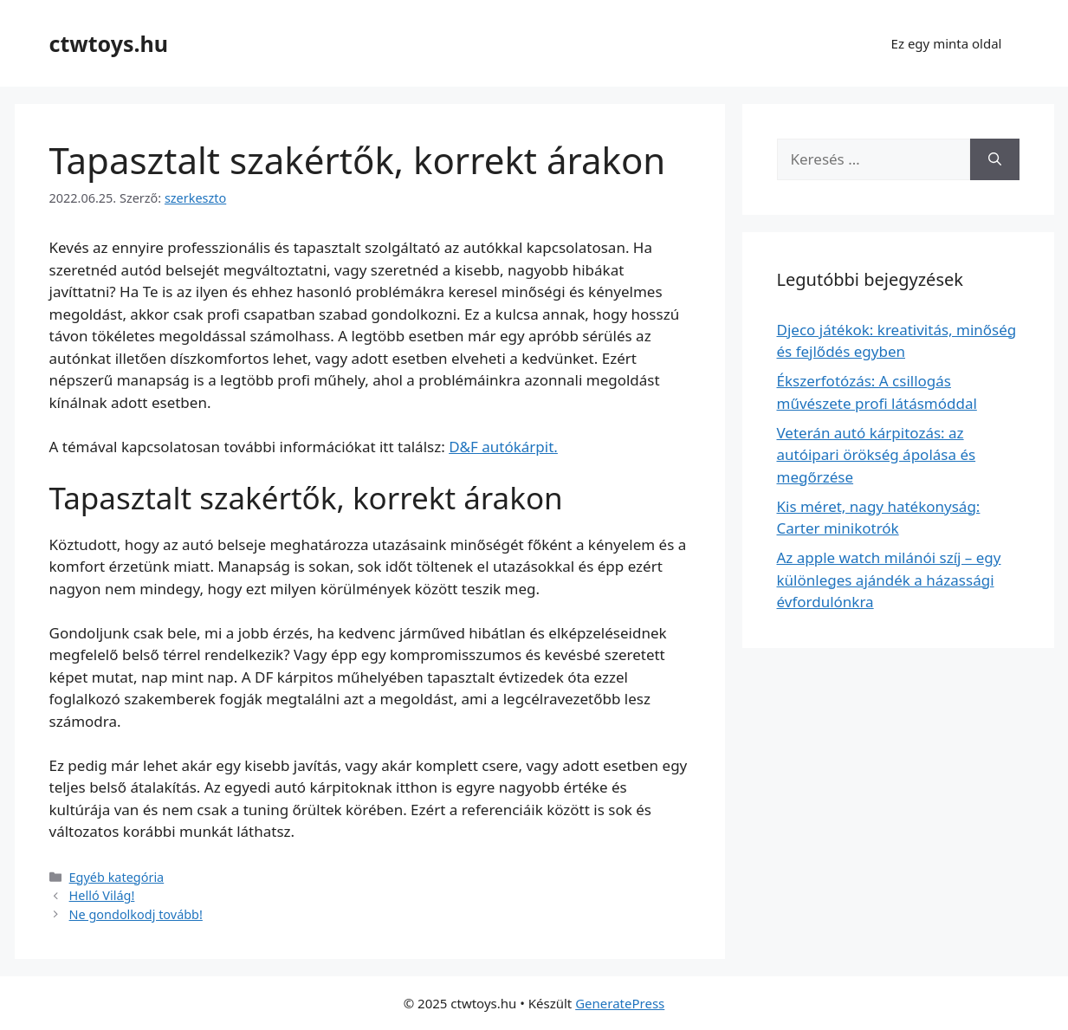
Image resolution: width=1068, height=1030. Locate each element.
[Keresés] (994, 159)
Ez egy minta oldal (946, 43)
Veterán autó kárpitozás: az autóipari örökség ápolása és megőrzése (876, 455)
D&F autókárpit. (503, 447)
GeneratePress (619, 1003)
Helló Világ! (102, 895)
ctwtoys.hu (108, 43)
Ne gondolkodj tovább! (136, 914)
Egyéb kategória (117, 877)
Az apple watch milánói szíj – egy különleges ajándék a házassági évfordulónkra (889, 579)
